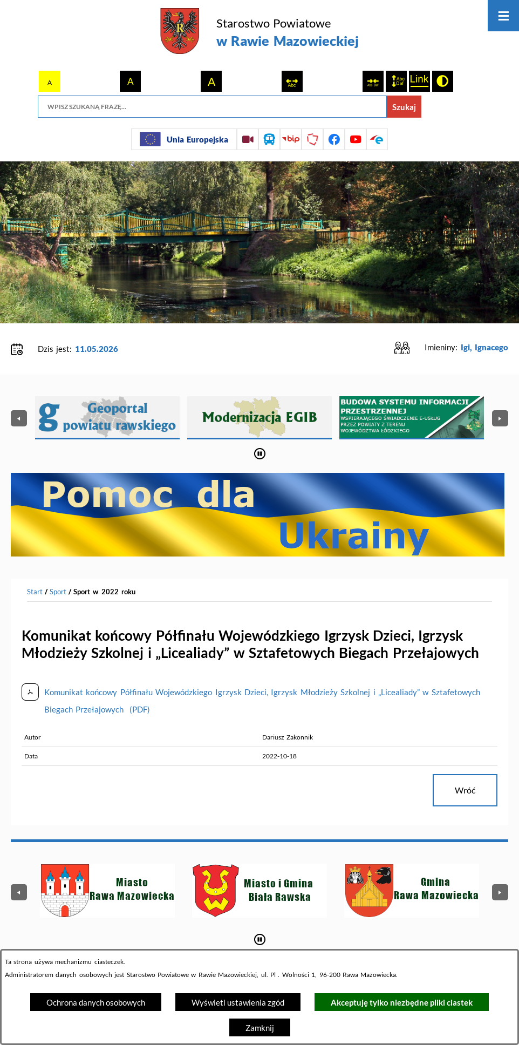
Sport (58, 591)
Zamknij (259, 1028)
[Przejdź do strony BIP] (291, 139)
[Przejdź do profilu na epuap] (377, 139)
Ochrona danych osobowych (95, 1002)
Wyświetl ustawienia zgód (238, 1002)
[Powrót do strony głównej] (35, 592)
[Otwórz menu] (503, 15)
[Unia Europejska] (184, 139)
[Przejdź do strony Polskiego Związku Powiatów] (312, 139)
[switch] (292, 81)
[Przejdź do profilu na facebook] (334, 139)
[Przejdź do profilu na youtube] (355, 139)
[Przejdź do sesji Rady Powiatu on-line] (247, 139)
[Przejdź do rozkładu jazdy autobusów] (269, 139)
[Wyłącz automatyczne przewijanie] (260, 453)
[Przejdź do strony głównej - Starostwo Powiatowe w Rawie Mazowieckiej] (259, 32)
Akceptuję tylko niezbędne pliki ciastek (402, 1002)
